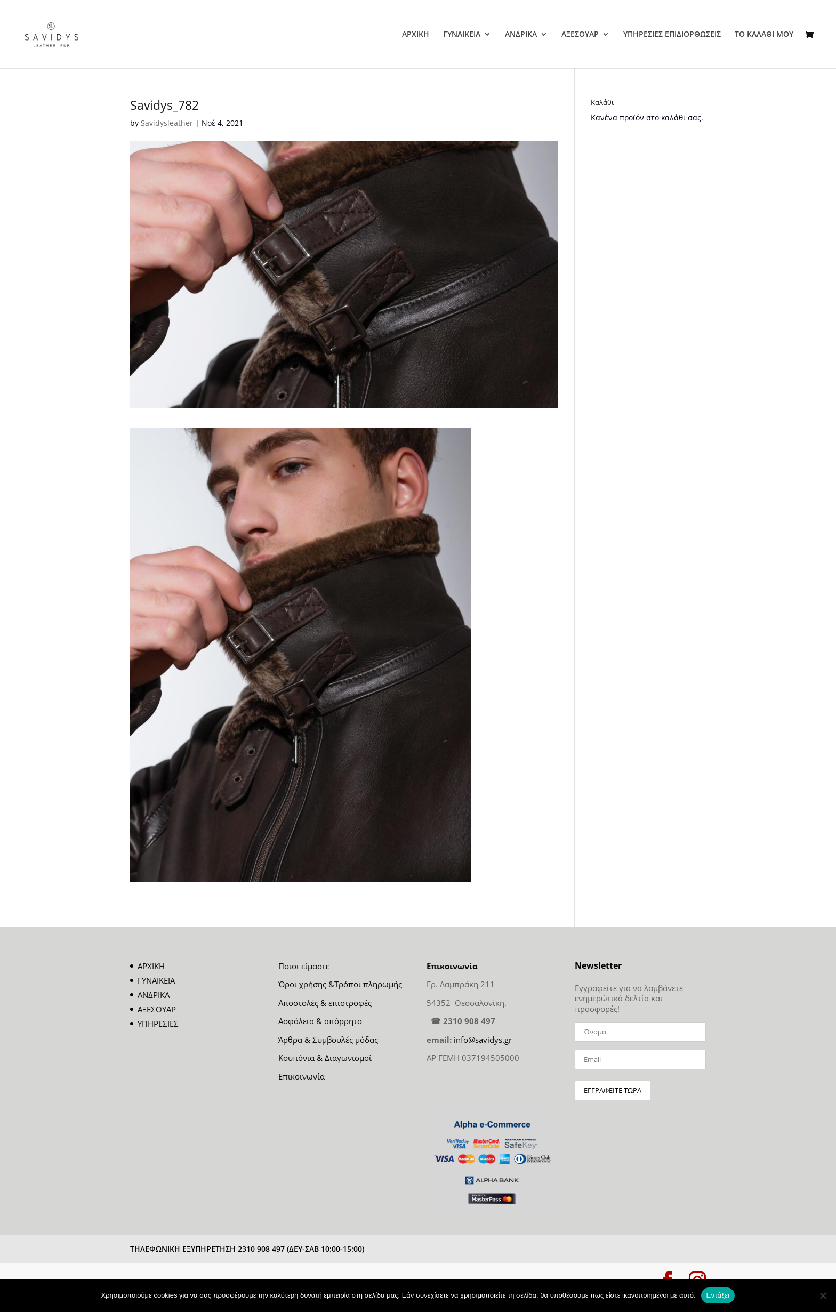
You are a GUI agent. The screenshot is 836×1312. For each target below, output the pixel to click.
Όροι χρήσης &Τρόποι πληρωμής (340, 984)
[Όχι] (822, 1295)
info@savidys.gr (483, 1039)
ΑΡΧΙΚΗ (415, 34)
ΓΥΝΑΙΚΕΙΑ (461, 34)
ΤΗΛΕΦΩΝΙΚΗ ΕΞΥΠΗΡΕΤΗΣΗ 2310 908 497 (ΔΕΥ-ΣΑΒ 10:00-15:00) (247, 1249)
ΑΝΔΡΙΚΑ (521, 34)
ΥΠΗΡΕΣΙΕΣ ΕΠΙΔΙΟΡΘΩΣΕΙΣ (672, 34)
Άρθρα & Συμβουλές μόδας (328, 1039)
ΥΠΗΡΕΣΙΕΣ (158, 1023)
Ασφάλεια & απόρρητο (320, 1021)
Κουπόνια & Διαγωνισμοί (325, 1057)
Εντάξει (718, 1295)
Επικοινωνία (301, 1076)
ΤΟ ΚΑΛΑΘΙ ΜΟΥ (764, 34)
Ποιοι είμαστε (303, 966)
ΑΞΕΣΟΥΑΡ (580, 34)
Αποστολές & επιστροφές (325, 1002)
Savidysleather (167, 123)
